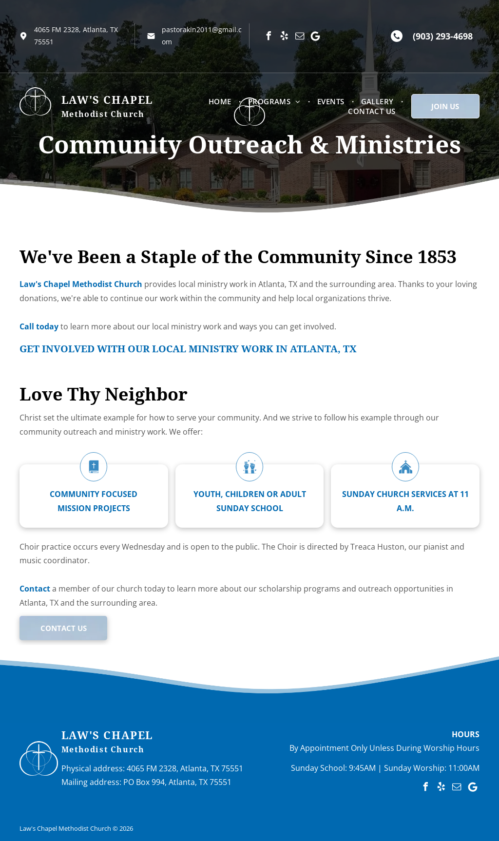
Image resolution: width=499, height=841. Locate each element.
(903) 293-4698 (443, 36)
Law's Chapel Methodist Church (80, 284)
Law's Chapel (107, 735)
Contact (34, 588)
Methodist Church (103, 749)
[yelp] (284, 36)
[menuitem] (221, 101)
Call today (38, 326)
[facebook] (268, 36)
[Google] (315, 36)
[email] (300, 36)
